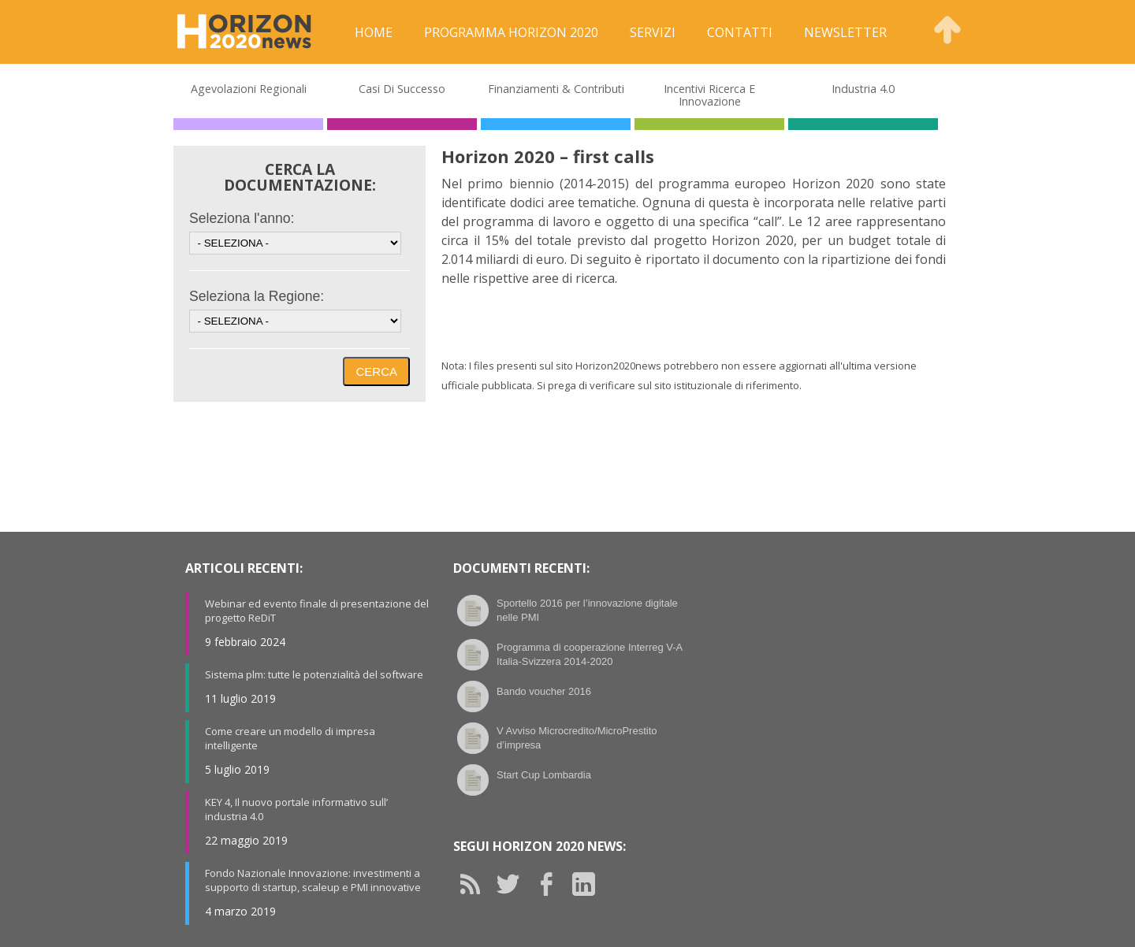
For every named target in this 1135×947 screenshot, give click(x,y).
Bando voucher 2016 (544, 691)
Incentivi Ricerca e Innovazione (709, 95)
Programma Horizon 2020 (511, 32)
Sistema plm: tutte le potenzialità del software (314, 674)
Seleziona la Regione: (256, 296)
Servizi (652, 32)
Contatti (739, 32)
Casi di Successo (402, 88)
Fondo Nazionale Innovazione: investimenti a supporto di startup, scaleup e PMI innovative (313, 880)
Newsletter (845, 32)
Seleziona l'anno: (241, 218)
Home (374, 32)
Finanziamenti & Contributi (556, 88)
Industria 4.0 (863, 88)
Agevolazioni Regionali (249, 88)
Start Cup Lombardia (544, 775)
